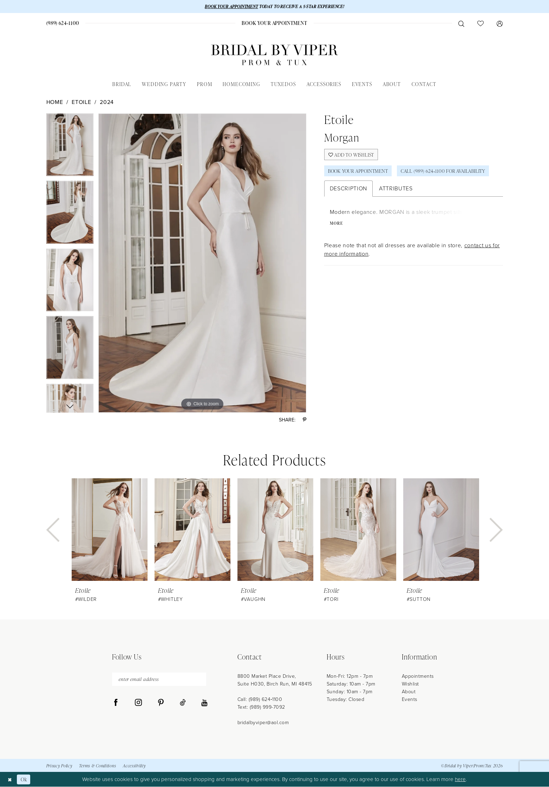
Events (409, 699)
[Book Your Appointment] (274, 23)
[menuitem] (62, 23)
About (409, 692)
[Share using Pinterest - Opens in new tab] (304, 420)
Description (348, 190)
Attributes (396, 190)
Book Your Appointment (360, 172)
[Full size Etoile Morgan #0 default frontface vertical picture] (202, 263)
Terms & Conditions (97, 766)
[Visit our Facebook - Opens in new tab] (116, 703)
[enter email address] (159, 680)
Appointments (418, 676)
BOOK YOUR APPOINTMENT (229, 6)
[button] (499, 23)
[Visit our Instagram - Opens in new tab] (138, 703)
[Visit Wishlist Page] (480, 23)
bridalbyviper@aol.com (263, 723)
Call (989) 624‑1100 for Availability (448, 172)
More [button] (337, 225)
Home (54, 102)
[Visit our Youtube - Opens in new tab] (204, 703)
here (460, 779)
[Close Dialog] (10, 779)
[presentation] (110, 530)
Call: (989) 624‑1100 (259, 699)
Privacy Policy (59, 766)
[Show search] (461, 23)
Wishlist (410, 684)
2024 (107, 102)
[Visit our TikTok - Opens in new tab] (182, 703)
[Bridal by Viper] (274, 55)
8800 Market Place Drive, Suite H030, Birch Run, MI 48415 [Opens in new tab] (274, 680)
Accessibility (134, 766)
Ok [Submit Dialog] (24, 779)
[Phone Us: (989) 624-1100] (62, 23)
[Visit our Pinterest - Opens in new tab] (161, 703)
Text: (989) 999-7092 (261, 707)
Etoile (81, 102)
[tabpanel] (69, 148)
